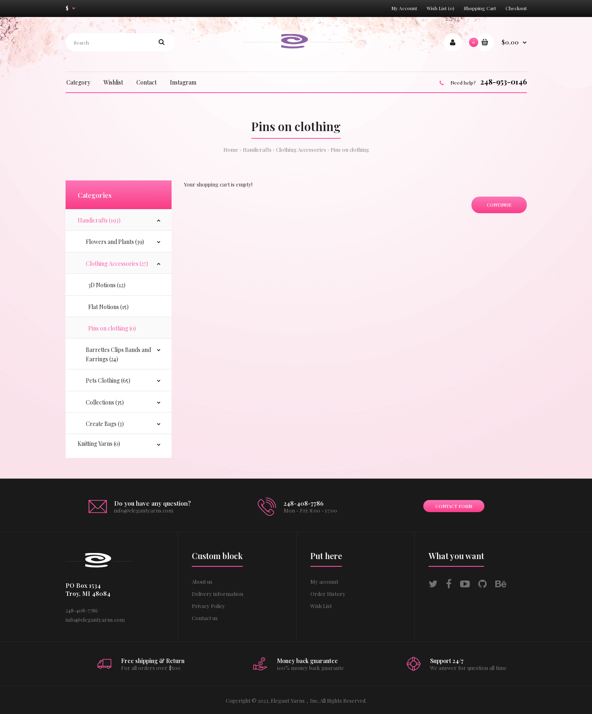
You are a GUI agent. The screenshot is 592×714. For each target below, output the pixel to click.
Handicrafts (257, 149)
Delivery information (217, 593)
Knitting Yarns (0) (99, 443)
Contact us (205, 617)
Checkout (516, 8)
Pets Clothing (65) (108, 380)
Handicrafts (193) (99, 220)
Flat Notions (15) (107, 307)
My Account (404, 8)
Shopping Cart (480, 8)
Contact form (453, 506)
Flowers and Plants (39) (115, 242)
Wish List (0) (440, 8)
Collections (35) (105, 402)
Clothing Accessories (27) (117, 263)
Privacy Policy (208, 605)
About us (202, 581)
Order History (328, 593)
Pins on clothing (350, 149)
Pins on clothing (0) (111, 328)
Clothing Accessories (301, 149)
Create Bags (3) (105, 424)
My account (324, 581)
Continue (499, 205)
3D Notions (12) (105, 285)
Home (230, 149)
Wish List (321, 605)
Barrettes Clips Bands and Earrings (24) (118, 354)
